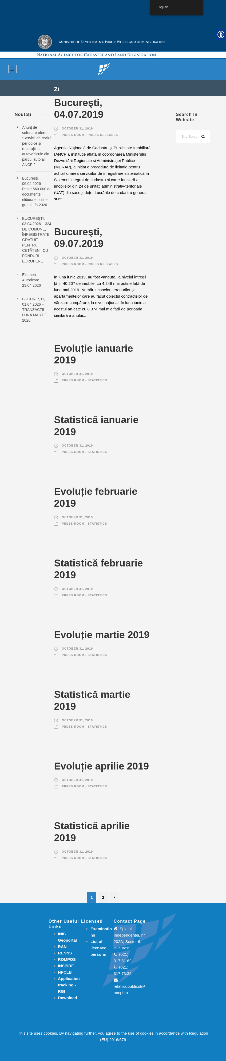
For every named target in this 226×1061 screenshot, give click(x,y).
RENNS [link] (65, 953)
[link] (103, 69)
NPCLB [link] (65, 972)
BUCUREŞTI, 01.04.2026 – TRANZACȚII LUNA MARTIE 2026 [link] (34, 309)
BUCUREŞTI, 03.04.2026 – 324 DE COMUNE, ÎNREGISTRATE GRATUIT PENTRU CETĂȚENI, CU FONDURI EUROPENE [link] (36, 239)
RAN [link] (62, 946)
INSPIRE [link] (66, 965)
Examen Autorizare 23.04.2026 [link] (31, 280)
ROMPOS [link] (67, 959)
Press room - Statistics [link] (84, 380)
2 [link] (103, 897)
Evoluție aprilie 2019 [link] (101, 766)
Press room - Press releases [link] (90, 134)
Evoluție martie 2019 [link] (101, 634)
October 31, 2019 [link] (77, 128)
